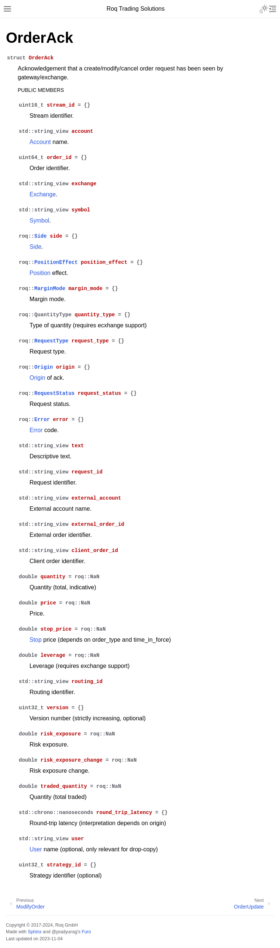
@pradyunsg (64, 931)
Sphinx (34, 931)
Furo (86, 931)
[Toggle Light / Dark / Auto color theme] (263, 8)
